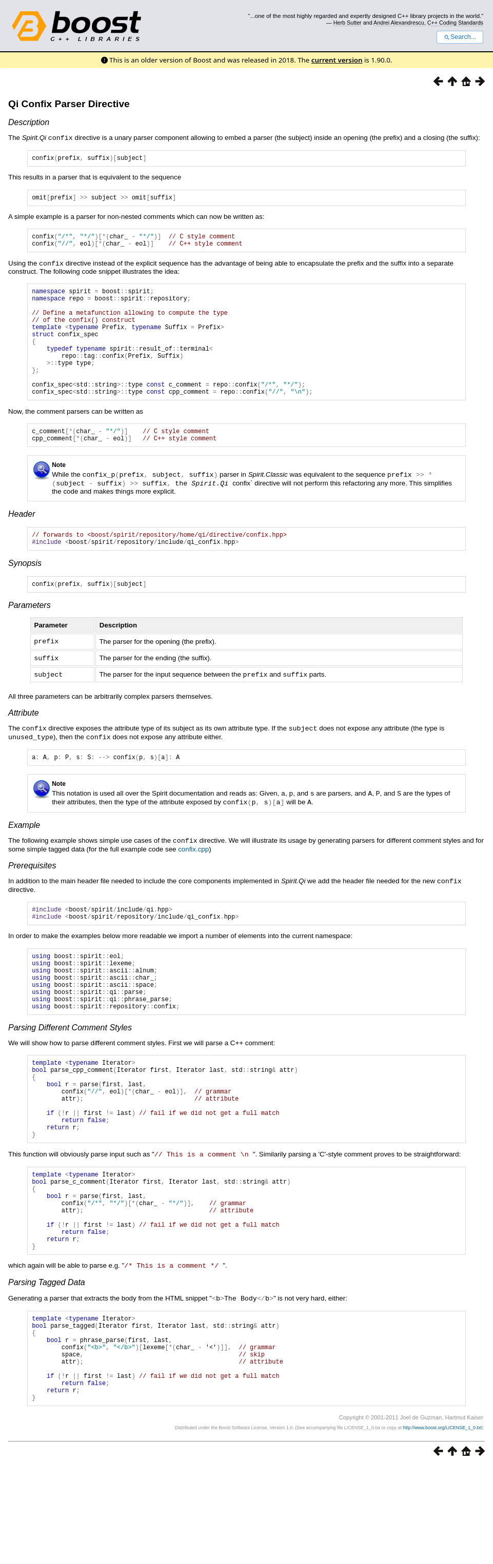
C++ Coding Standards (455, 22)
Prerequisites (32, 897)
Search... (460, 36)
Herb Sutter (347, 22)
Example (24, 858)
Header (21, 544)
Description (28, 122)
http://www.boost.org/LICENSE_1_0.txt (442, 1525)
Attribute (23, 746)
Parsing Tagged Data (46, 1362)
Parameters (29, 640)
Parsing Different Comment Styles (70, 1074)
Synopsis (25, 596)
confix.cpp (193, 881)
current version (337, 60)
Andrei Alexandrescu (398, 22)
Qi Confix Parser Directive (69, 103)
